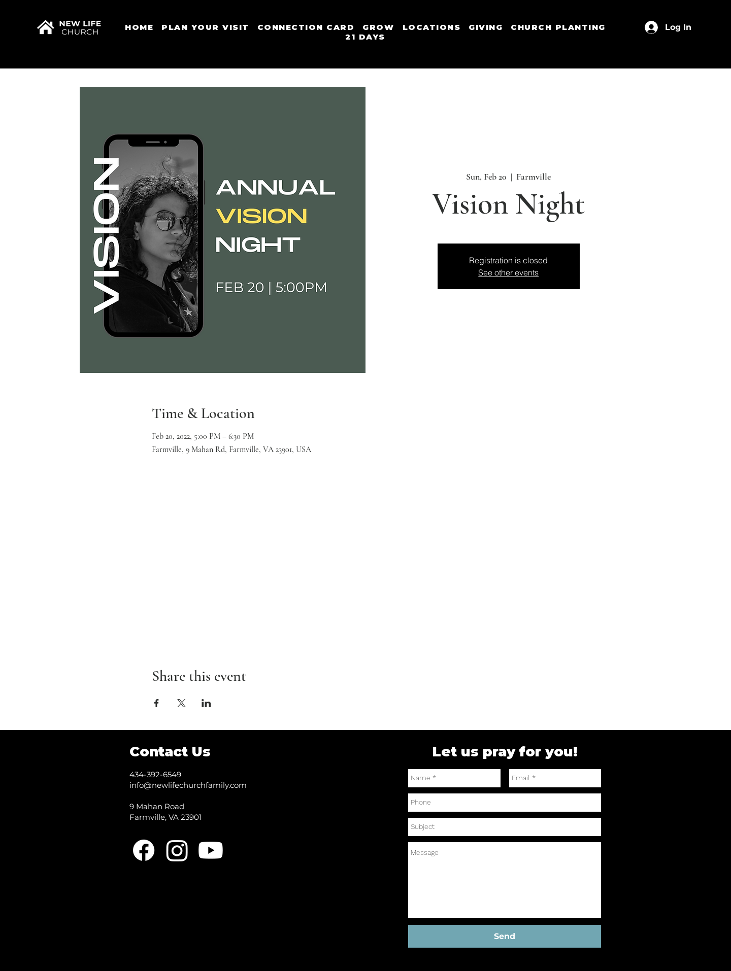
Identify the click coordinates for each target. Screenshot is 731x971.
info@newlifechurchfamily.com (188, 785)
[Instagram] (177, 850)
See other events (508, 272)
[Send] (504, 936)
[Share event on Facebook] (156, 703)
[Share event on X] (181, 703)
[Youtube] (210, 850)
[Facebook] (143, 850)
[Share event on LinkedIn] (206, 703)
